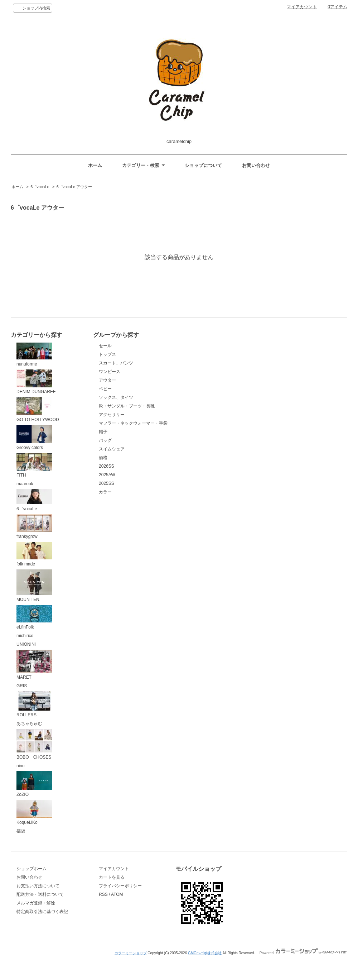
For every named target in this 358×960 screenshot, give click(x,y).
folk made (34, 554)
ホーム (95, 165)
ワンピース (109, 371)
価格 (103, 457)
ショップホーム (31, 868)
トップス (107, 354)
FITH (34, 465)
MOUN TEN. (34, 585)
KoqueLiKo (34, 812)
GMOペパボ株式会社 (205, 953)
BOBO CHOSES (34, 744)
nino (20, 765)
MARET (34, 665)
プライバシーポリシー (120, 885)
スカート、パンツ (116, 363)
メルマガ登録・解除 (35, 903)
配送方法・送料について (40, 894)
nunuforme (34, 355)
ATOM (117, 894)
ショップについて (203, 165)
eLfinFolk (34, 617)
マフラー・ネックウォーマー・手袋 (133, 423)
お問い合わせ (256, 165)
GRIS (21, 685)
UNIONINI (26, 644)
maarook (24, 483)
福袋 (20, 831)
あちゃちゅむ (29, 723)
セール (105, 345)
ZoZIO (34, 784)
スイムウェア (112, 449)
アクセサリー (112, 414)
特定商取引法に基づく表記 (42, 911)
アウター (107, 380)
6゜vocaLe (39, 187)
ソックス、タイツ (116, 397)
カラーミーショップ (131, 953)
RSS (103, 894)
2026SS (106, 466)
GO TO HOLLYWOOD (37, 409)
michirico (24, 635)
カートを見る (112, 877)
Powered (303, 953)
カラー (105, 492)
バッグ (105, 440)
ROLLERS (34, 704)
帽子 (103, 431)
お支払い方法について (37, 885)
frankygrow (34, 526)
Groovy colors (34, 437)
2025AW (107, 474)
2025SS (106, 483)
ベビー (105, 388)
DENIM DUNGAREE (36, 382)
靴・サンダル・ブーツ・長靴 (127, 406)
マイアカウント (302, 6)
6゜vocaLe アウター (74, 187)
